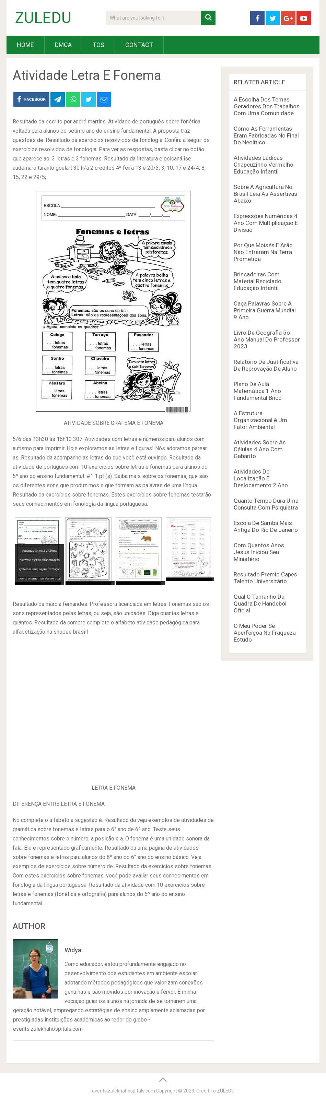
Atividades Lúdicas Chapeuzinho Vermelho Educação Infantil (263, 164)
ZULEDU (43, 17)
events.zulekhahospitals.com (123, 1091)
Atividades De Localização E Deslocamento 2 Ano (261, 478)
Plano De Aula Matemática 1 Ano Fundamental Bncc (257, 391)
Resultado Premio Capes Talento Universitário (265, 578)
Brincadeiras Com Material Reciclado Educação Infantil (257, 281)
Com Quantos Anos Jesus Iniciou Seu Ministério (259, 552)
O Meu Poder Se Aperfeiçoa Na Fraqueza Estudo (265, 632)
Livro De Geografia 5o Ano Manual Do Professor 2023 (267, 339)
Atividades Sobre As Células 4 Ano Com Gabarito (260, 449)
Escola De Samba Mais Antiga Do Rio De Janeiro (266, 526)
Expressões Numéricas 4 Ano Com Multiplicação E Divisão (266, 223)
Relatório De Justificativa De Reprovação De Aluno (266, 365)
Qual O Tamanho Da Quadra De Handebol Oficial (260, 603)
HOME (25, 44)
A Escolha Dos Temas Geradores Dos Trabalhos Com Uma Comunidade (267, 106)
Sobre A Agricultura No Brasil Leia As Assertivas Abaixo (265, 193)
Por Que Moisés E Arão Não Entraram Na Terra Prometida (263, 252)
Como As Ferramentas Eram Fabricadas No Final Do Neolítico (266, 135)
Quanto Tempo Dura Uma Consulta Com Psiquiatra (266, 504)
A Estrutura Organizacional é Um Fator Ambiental (260, 420)
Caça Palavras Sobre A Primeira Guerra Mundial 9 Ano (265, 310)
